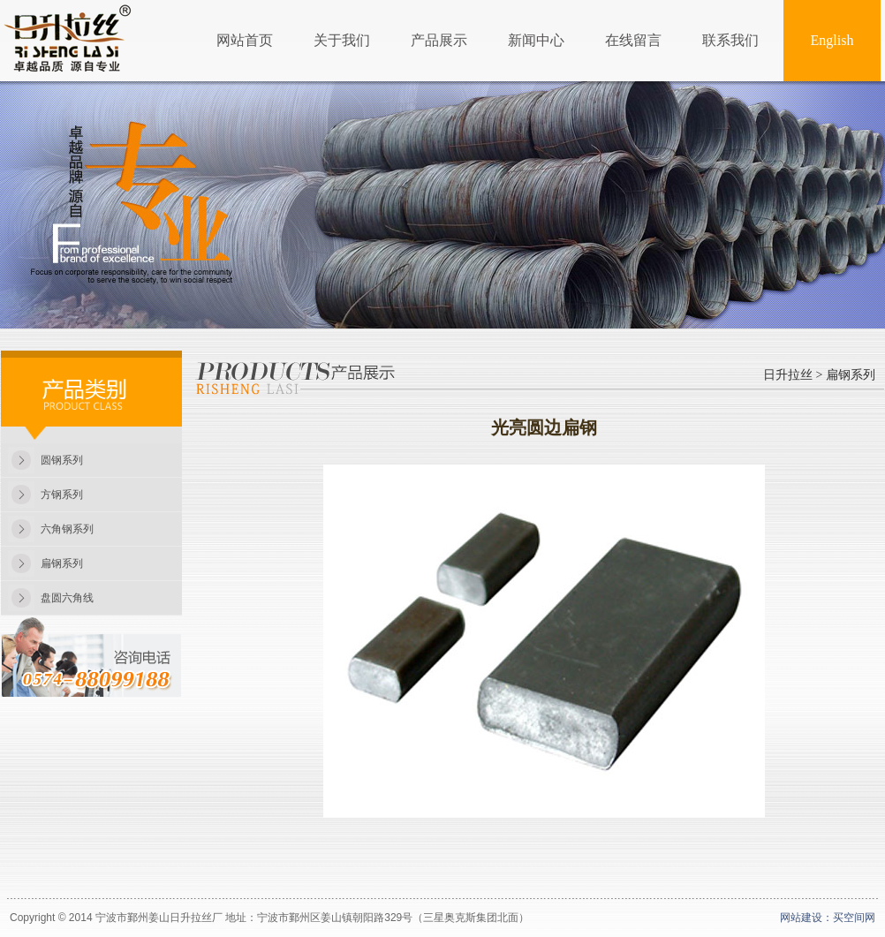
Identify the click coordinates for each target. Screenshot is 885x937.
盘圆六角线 (67, 598)
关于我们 (342, 40)
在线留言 (633, 40)
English (832, 40)
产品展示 (439, 40)
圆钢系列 (62, 460)
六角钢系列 (67, 529)
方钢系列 (62, 494)
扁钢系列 (62, 563)
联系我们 (730, 40)
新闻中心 (536, 40)
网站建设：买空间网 (827, 917)
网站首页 (244, 40)
